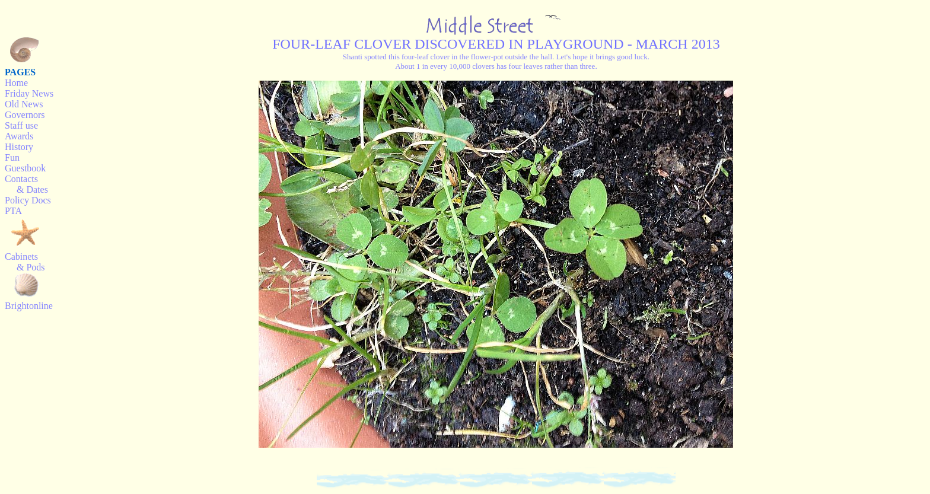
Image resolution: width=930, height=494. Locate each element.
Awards (19, 136)
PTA (13, 211)
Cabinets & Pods (25, 261)
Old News (24, 104)
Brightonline (29, 306)
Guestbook (25, 168)
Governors (25, 115)
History (19, 147)
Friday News (29, 93)
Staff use (21, 125)
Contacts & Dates (26, 184)
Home (16, 83)
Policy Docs (28, 200)
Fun (12, 157)
